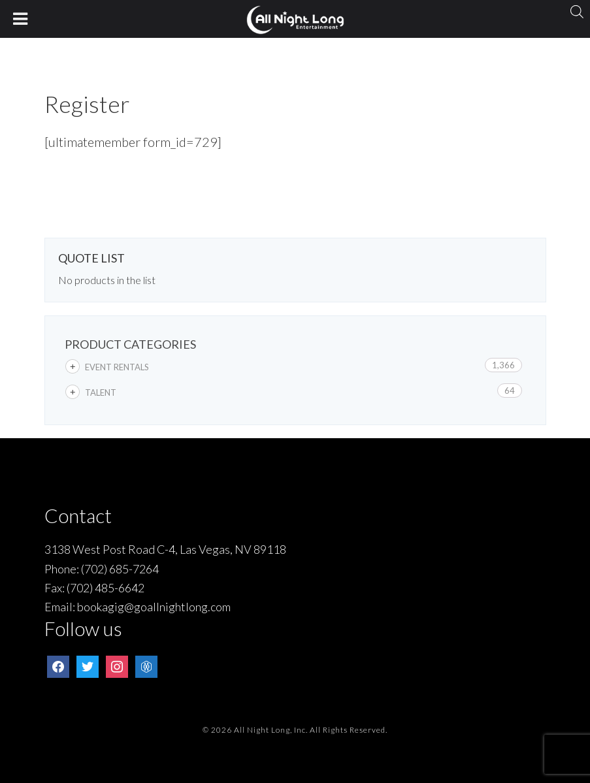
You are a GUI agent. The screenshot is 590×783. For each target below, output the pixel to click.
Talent (100, 392)
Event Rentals (117, 367)
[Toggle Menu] (20, 19)
